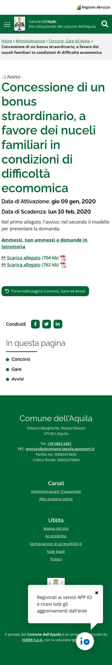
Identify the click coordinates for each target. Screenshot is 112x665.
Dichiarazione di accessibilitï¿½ (56, 543)
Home (7, 40)
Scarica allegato (23, 258)
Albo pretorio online (56, 498)
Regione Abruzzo (93, 7)
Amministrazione (30, 40)
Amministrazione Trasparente (56, 491)
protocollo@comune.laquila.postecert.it (60, 448)
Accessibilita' (56, 536)
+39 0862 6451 (60, 443)
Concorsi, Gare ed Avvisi (69, 40)
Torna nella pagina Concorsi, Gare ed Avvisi (48, 290)
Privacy (56, 559)
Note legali (56, 551)
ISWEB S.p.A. (32, 639)
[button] (7, 24)
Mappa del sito (56, 528)
